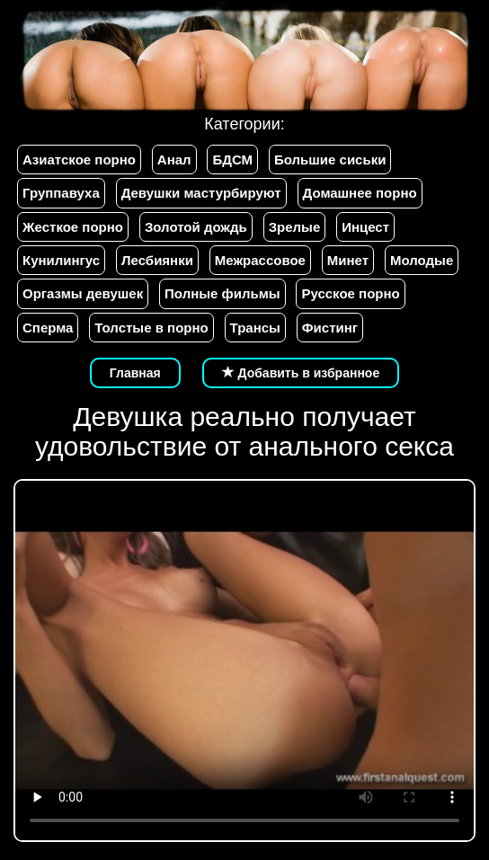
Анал (174, 159)
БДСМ (232, 159)
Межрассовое (260, 260)
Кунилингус (61, 260)
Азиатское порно (79, 159)
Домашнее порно (360, 192)
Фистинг (330, 327)
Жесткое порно (72, 227)
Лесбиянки (157, 260)
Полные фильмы (222, 293)
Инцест (365, 227)
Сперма (47, 327)
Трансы (255, 327)
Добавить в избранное (301, 373)
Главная (135, 373)
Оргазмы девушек (82, 293)
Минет (348, 260)
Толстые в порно (151, 327)
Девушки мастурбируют (201, 192)
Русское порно (350, 293)
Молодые (421, 260)
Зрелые (295, 227)
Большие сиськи (330, 159)
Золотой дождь (196, 227)
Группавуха (61, 192)
